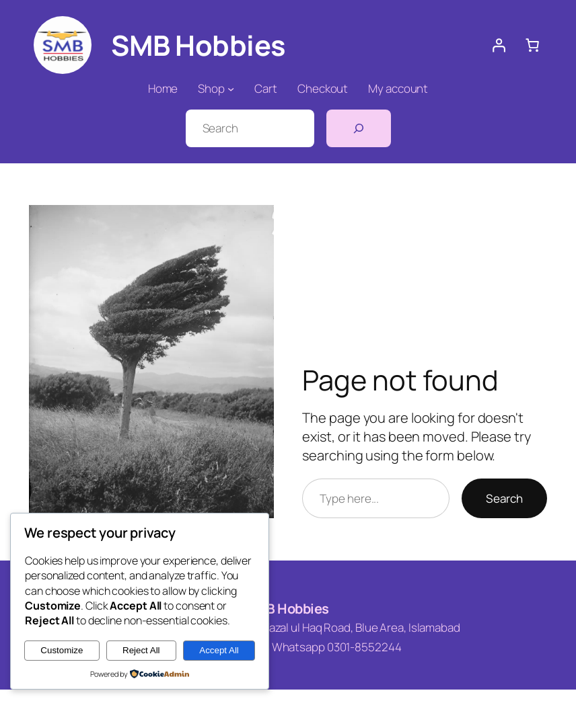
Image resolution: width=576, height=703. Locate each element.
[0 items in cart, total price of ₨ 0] (532, 45)
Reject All (141, 650)
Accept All (219, 650)
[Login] (498, 45)
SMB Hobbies (288, 608)
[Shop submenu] (230, 88)
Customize (61, 650)
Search (504, 498)
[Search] (358, 128)
